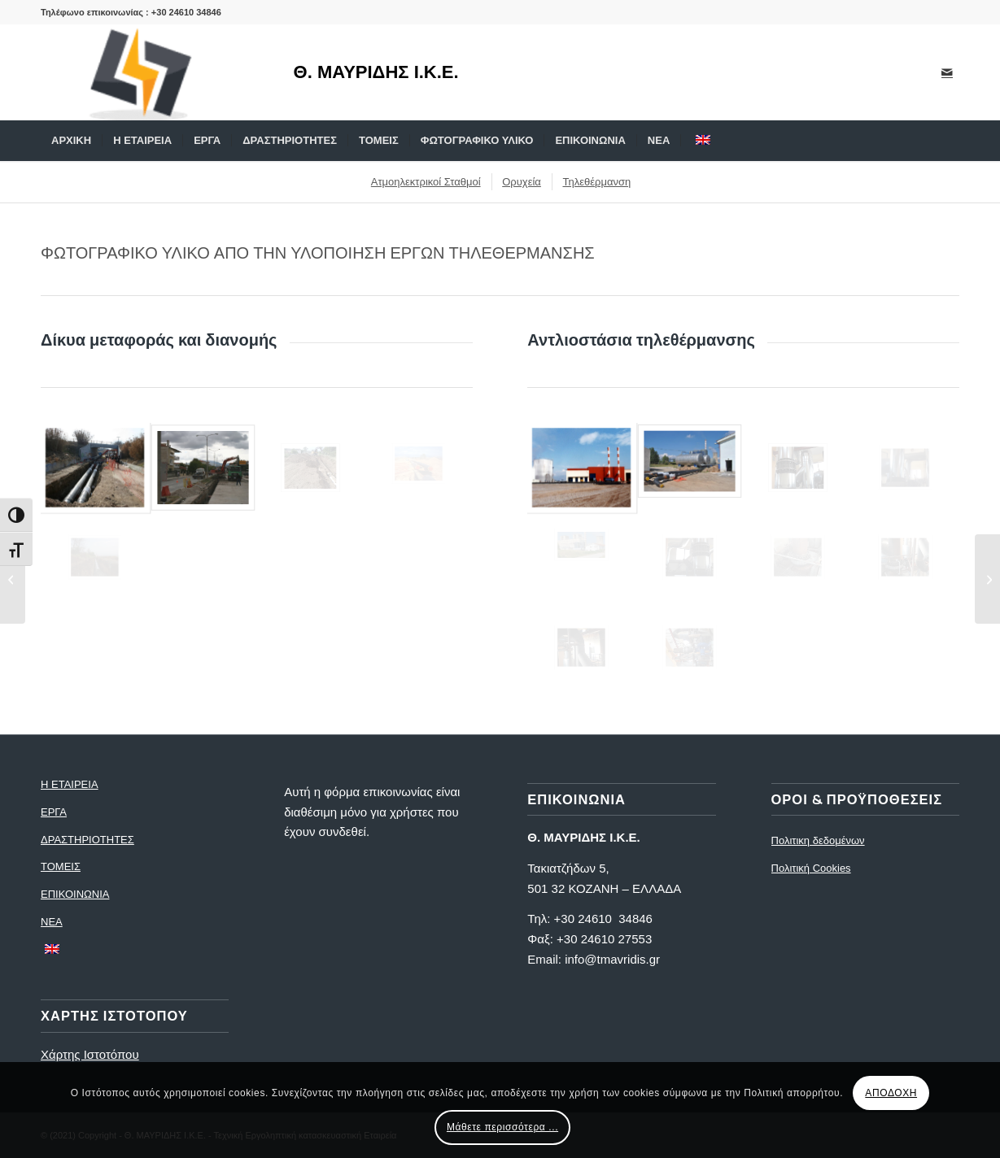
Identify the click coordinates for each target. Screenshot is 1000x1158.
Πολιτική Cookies (811, 868)
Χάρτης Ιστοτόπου (90, 1054)
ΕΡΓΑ (54, 812)
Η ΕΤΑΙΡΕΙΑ (69, 784)
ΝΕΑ (52, 922)
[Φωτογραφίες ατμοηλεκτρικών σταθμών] (987, 579)
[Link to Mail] (947, 72)
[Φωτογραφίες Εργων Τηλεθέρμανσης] (12, 579)
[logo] (150, 72)
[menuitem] (71, 140)
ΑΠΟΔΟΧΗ (891, 1093)
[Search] (948, 140)
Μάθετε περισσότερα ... (502, 1127)
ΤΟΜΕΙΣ (61, 866)
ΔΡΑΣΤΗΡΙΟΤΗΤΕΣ (87, 840)
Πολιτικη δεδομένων (818, 840)
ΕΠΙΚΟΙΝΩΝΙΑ (75, 894)
